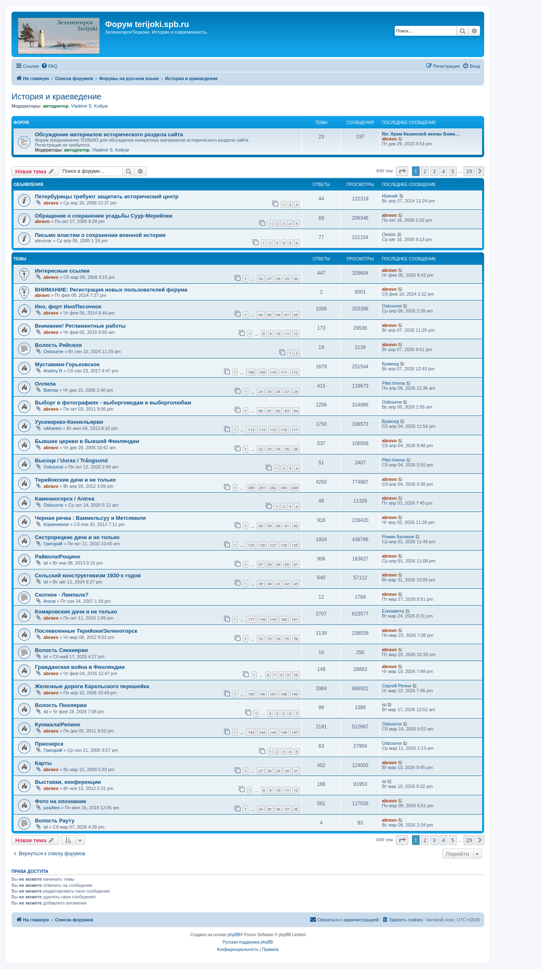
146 (284, 732)
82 (278, 410)
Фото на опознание (60, 801)
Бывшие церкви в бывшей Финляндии (87, 441)
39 (260, 583)
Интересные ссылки (62, 271)
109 (262, 372)
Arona (49, 601)
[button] (402, 171)
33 (270, 449)
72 (260, 638)
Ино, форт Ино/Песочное (68, 306)
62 (296, 525)
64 (260, 314)
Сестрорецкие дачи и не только (77, 537)
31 (296, 771)
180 (284, 619)
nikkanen (52, 428)
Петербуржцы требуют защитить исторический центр (106, 196)
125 (251, 545)
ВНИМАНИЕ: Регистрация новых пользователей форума (111, 290)
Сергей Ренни (396, 685)
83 (287, 410)
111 (284, 372)
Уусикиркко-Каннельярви (69, 422)
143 (251, 732)
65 (270, 314)
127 (273, 545)
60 (278, 525)
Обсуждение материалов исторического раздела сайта (109, 134)
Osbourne (392, 305)
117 (295, 429)
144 (262, 732)
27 (270, 278)
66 (278, 314)
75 (287, 638)
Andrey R (52, 370)
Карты (43, 763)
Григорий (52, 543)
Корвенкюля (56, 524)
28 (278, 278)
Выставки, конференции (68, 782)
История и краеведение (56, 96)
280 (251, 487)
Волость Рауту (54, 820)
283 (284, 487)
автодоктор (55, 105)
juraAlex (51, 807)
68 (296, 314)
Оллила (45, 384)
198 (284, 694)
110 (273, 372)
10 (278, 333)
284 (295, 487)
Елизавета (393, 610)
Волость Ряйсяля (58, 345)
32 (260, 449)
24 (260, 391)
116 (284, 429)
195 (251, 694)
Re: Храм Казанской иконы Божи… (421, 133)
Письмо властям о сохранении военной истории (100, 235)
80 (260, 410)
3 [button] (434, 171)
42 (287, 583)
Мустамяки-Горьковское (67, 364)
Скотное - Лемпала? (61, 595)
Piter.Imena (393, 383)
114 (262, 429)
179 (273, 619)
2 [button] (424, 171)
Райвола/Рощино (57, 556)
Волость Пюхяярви (61, 705)
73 (270, 638)
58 (260, 525)
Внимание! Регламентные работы (80, 326)
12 (296, 333)
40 (270, 583)
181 (295, 619)
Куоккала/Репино (57, 724)
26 (260, 278)
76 (296, 638)
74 (278, 638)
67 (287, 314)
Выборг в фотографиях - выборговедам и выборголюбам (113, 403)
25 (270, 391)
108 (251, 372)
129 (295, 545)
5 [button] (452, 171)
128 (284, 545)
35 (287, 449)
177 (251, 619)
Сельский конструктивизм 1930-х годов (88, 575)
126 (262, 545)
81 (270, 410)
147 (295, 732)
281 (262, 487)
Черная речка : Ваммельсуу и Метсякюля (90, 518)
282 (273, 487)
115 (273, 429)
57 (260, 564)
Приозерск (49, 744)
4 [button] (443, 171)
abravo (389, 138)
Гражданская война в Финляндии (80, 667)
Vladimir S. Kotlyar (89, 105)
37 (287, 809)
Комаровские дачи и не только (76, 611)
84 (296, 410)
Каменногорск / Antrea (64, 499)
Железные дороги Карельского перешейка (92, 686)
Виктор (50, 390)
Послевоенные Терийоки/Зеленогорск (86, 631)
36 (296, 449)
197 (273, 694)
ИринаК (390, 195)
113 (251, 429)
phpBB (234, 934)
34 (278, 449)
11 (287, 333)
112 (295, 372)
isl (45, 562)
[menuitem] (49, 66)
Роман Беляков (398, 536)
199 (295, 694)
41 (278, 583)
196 (262, 694)
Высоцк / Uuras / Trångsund (71, 460)
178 (262, 619)
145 (273, 732)
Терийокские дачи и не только (75, 480)
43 (296, 583)
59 (270, 525)
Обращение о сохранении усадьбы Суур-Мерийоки (103, 216)
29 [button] (469, 171)
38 (296, 809)
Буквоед (390, 363)
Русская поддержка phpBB (247, 942)
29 (287, 278)
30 (296, 278)
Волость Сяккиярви (61, 650)
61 (287, 525)
